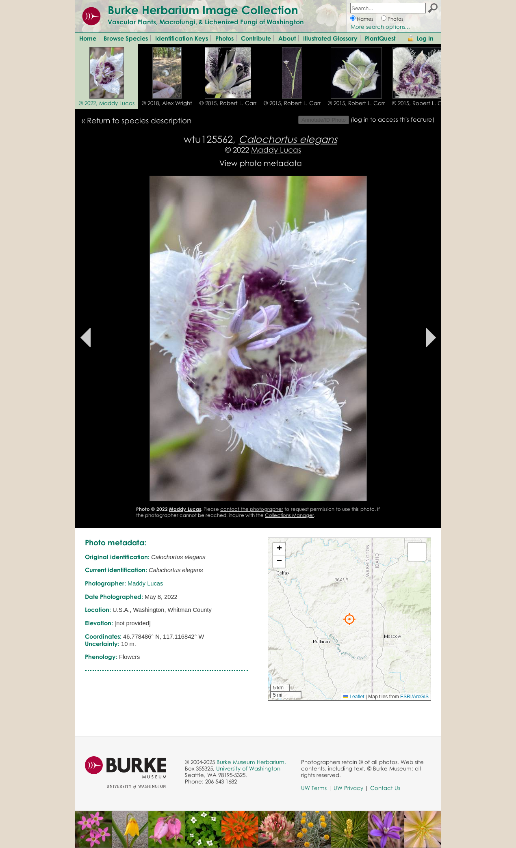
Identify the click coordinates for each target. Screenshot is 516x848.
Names (365, 19)
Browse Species (126, 38)
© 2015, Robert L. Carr (227, 103)
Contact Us (385, 788)
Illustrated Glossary (330, 38)
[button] (349, 619)
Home (87, 38)
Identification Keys (181, 38)
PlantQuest (380, 38)
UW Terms (314, 788)
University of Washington (248, 768)
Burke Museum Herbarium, (251, 762)
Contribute (256, 38)
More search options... (380, 27)
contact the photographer (251, 509)
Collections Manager (289, 515)
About (287, 38)
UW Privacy (348, 788)
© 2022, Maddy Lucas (106, 103)
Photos (395, 19)
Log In (425, 38)
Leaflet (353, 696)
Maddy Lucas (276, 149)
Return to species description (139, 120)
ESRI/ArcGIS (414, 696)
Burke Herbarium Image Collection (203, 10)
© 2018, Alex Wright (167, 103)
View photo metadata (260, 163)
